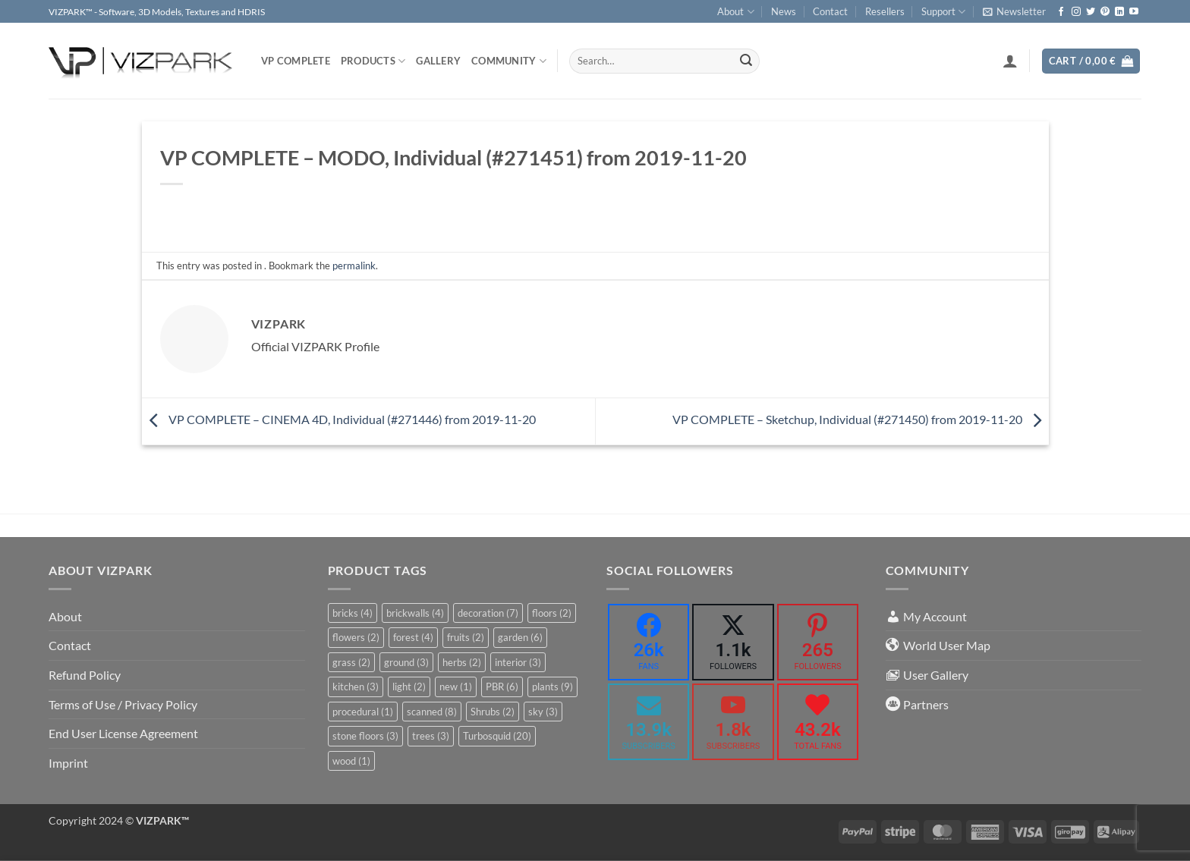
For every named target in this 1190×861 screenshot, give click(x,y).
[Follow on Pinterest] (1105, 12)
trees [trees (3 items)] (430, 736)
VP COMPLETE (295, 61)
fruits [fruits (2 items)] (465, 637)
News (783, 11)
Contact (830, 11)
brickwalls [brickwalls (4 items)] (415, 613)
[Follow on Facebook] (1061, 12)
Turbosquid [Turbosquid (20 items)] (497, 736)
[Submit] (746, 61)
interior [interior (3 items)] (518, 662)
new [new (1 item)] (455, 686)
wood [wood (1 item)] (351, 761)
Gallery (438, 61)
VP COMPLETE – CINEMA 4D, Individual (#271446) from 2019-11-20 (339, 419)
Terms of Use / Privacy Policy (123, 704)
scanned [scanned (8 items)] (432, 711)
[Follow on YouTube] (1133, 12)
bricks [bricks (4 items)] (352, 613)
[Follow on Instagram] (1076, 12)
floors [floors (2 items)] (551, 613)
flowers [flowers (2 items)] (355, 637)
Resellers (885, 11)
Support (943, 12)
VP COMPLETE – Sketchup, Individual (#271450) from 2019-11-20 (860, 419)
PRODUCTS (373, 61)
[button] (1014, 11)
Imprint (68, 763)
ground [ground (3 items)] (406, 662)
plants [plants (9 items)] (552, 686)
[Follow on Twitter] (1090, 12)
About (735, 12)
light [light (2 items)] (409, 686)
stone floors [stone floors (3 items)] (365, 736)
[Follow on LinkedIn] (1119, 12)
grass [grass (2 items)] (351, 662)
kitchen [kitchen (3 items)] (355, 686)
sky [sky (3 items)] (543, 711)
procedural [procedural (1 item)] (362, 711)
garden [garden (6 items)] (520, 637)
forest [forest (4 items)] (413, 637)
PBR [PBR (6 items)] (502, 686)
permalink (354, 265)
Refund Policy (85, 675)
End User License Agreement (123, 733)
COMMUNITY (508, 61)
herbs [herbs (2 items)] (461, 662)
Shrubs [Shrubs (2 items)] (493, 711)
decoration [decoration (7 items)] (488, 613)
